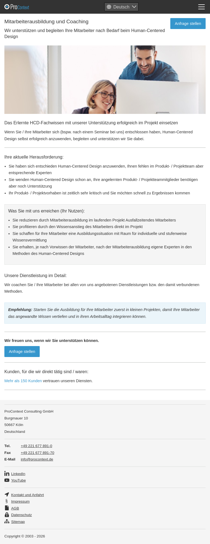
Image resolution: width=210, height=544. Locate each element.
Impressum (20, 501)
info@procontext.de (37, 459)
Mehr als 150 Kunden (23, 381)
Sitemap (18, 522)
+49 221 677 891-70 (37, 453)
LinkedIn (18, 474)
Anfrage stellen (188, 23)
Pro (30, 6)
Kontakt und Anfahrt (27, 495)
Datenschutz (21, 515)
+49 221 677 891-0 (36, 446)
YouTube (18, 480)
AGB (15, 508)
